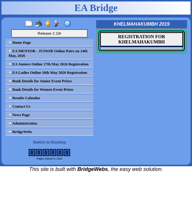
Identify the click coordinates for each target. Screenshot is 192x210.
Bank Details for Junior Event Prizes (40, 81)
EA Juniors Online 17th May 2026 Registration (48, 64)
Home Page (19, 42)
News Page (19, 115)
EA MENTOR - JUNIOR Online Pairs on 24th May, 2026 (48, 53)
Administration (22, 123)
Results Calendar (24, 98)
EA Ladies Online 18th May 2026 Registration (47, 72)
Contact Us (19, 106)
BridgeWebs (20, 132)
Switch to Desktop (49, 142)
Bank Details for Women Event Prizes (41, 89)
